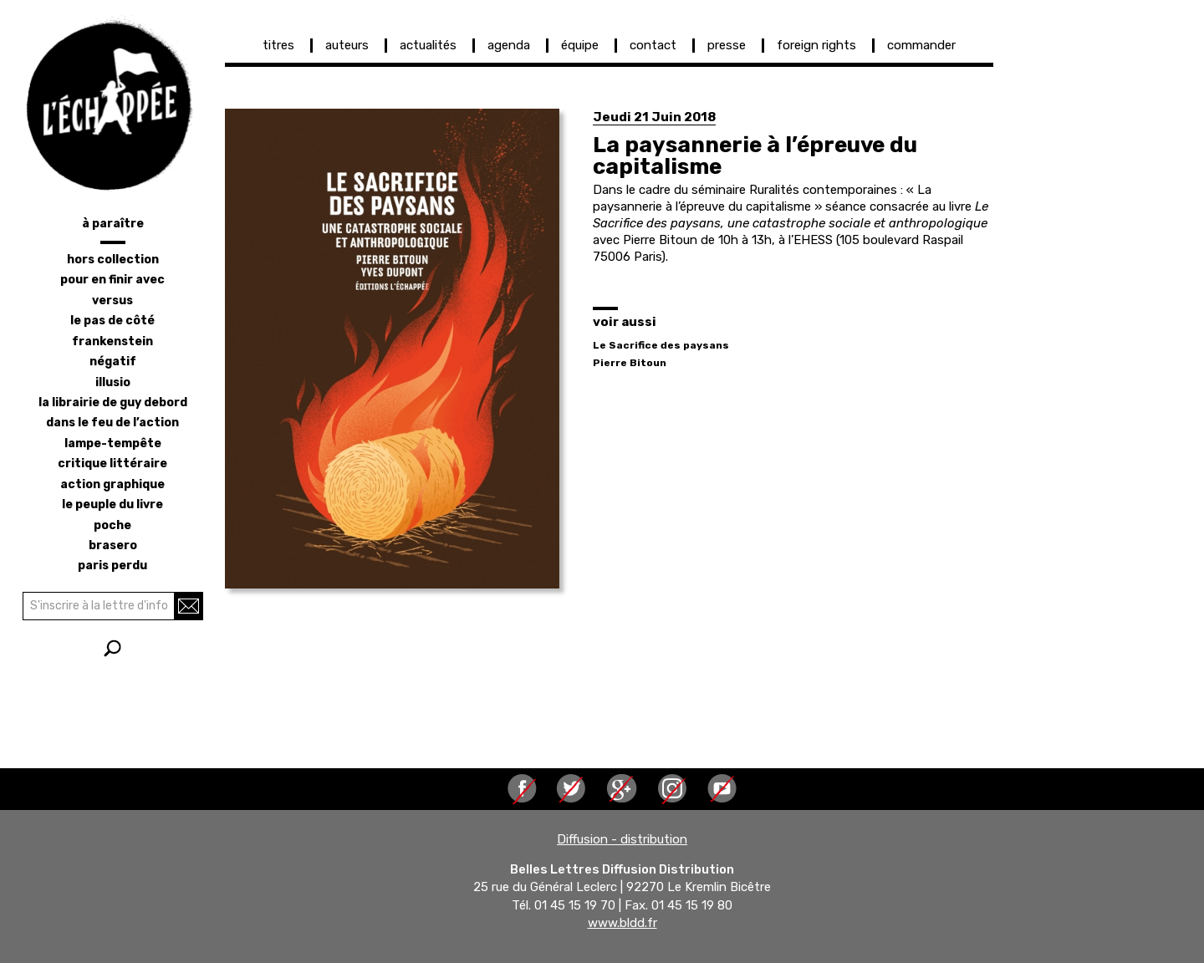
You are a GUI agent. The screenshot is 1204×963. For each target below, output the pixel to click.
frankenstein (112, 341)
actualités (428, 45)
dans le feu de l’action (112, 422)
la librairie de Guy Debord (112, 402)
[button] (392, 348)
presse (726, 45)
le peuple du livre (112, 504)
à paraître (113, 224)
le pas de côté (112, 320)
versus (112, 300)
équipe (580, 45)
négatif (112, 361)
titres (278, 45)
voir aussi (624, 321)
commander (921, 45)
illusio (112, 382)
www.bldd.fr (622, 923)
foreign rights (816, 45)
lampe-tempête (112, 443)
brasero (113, 545)
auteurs (347, 45)
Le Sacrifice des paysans (661, 345)
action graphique (112, 484)
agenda (508, 45)
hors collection (113, 259)
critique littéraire (112, 463)
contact (653, 45)
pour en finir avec (112, 280)
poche (112, 525)
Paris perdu (112, 565)
